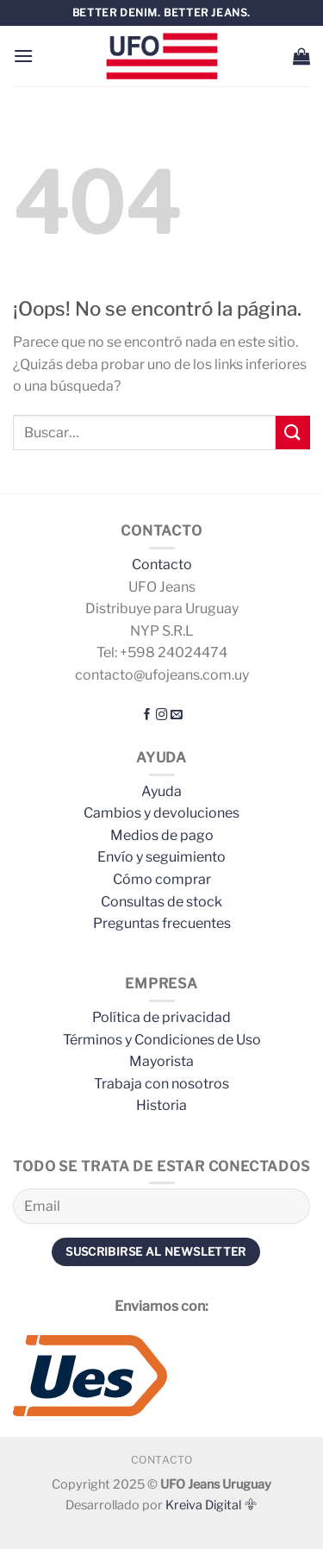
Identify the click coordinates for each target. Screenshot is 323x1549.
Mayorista (161, 1061)
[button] (23, 55)
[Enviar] (293, 432)
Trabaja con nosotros (161, 1084)
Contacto (162, 564)
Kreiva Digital (211, 1505)
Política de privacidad (161, 1017)
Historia (161, 1105)
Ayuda (161, 791)
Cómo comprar (162, 879)
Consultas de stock (161, 902)
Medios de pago (162, 835)
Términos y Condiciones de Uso (162, 1040)
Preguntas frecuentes (162, 923)
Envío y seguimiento (161, 857)
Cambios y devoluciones (161, 813)
